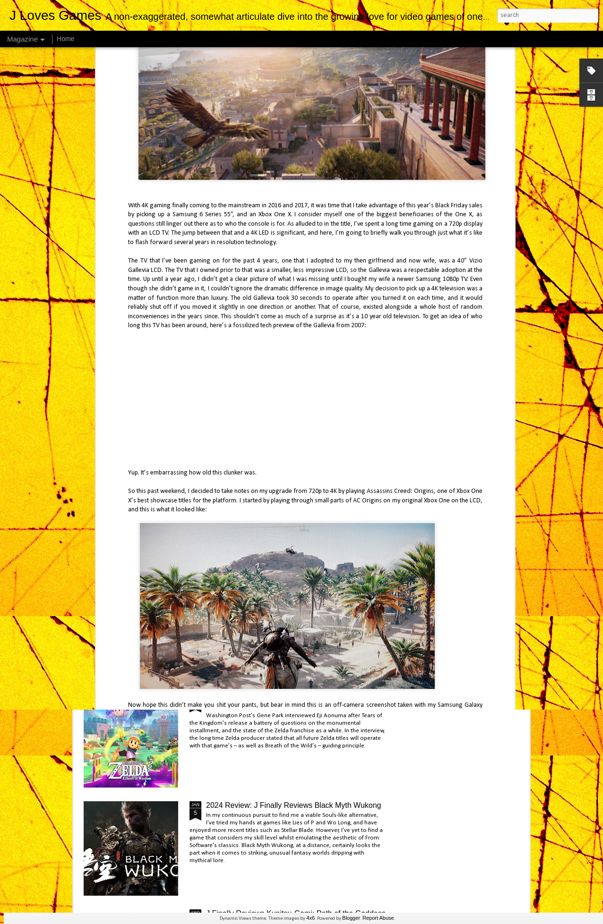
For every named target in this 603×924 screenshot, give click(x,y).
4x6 (310, 918)
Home (65, 38)
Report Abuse (378, 918)
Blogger (351, 918)
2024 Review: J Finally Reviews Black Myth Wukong (293, 805)
